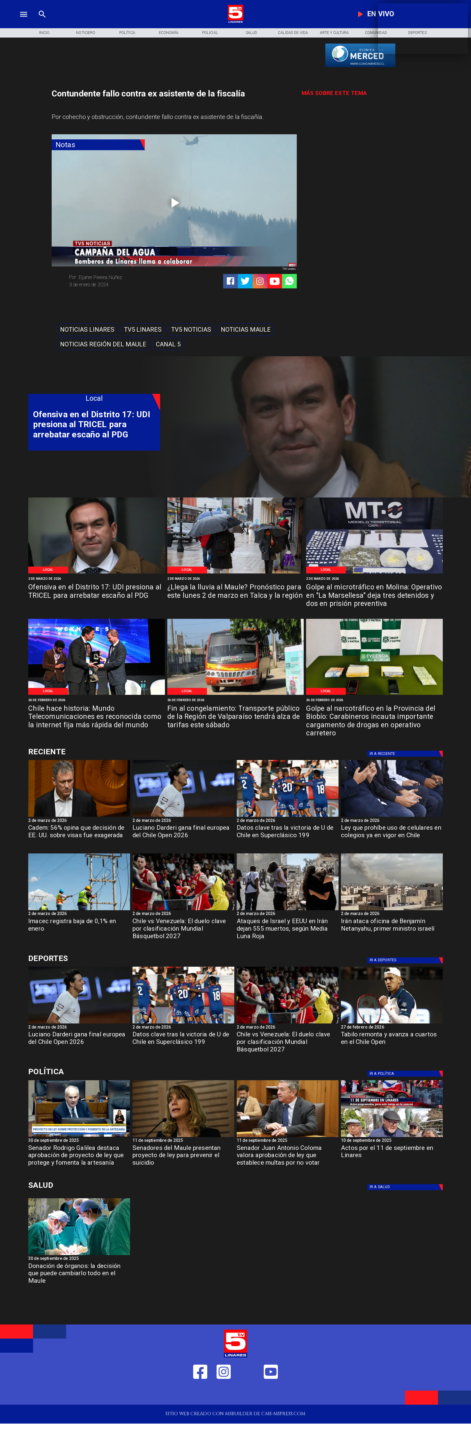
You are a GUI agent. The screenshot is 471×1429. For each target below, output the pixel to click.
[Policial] (210, 33)
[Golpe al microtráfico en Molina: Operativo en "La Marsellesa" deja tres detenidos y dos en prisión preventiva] (374, 596)
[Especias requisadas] (374, 573)
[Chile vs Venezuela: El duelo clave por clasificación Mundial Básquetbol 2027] (183, 930)
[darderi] (183, 816)
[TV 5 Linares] (42, 21)
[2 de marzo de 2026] (96, 579)
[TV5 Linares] (142, 330)
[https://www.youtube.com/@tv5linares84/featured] (275, 281)
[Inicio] (44, 33)
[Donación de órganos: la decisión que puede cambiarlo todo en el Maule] (79, 1275)
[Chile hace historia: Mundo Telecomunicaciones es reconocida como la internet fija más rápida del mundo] (96, 717)
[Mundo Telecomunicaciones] (96, 694)
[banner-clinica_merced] (360, 66)
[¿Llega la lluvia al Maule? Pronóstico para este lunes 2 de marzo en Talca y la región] (235, 596)
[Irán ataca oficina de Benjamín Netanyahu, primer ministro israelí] (392, 930)
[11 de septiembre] (392, 1136)
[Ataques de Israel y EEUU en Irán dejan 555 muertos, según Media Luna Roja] (288, 930)
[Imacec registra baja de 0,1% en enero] (79, 930)
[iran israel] (288, 910)
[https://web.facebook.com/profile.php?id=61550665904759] (200, 1393)
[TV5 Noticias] (191, 330)
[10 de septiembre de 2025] (392, 1141)
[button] (87, 330)
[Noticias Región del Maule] (103, 344)
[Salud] (251, 33)
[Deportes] (94, 751)
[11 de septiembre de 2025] (183, 1141)
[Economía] (168, 33)
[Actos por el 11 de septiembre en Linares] (392, 1157)
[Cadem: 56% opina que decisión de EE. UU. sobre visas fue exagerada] (79, 816)
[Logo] (235, 21)
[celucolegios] (392, 816)
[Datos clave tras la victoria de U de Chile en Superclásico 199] (288, 837)
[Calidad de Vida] (293, 33)
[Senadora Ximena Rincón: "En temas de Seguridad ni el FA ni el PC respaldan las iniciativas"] (183, 1136)
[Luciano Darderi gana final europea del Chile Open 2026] (183, 837)
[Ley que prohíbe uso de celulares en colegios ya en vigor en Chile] (392, 837)
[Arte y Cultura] (334, 33)
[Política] (127, 33)
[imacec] (79, 910)
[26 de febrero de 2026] (96, 700)
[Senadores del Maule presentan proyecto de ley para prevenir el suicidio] (183, 1157)
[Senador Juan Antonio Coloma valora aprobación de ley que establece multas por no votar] (288, 1157)
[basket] (183, 910)
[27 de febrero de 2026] (392, 1028)
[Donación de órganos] (79, 1254)
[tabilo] (392, 1023)
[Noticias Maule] (245, 330)
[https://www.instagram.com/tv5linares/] (260, 281)
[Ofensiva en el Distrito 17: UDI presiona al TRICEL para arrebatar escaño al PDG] (96, 596)
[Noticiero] (85, 33)
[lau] (288, 816)
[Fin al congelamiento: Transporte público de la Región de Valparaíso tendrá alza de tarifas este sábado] (235, 717)
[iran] (392, 910)
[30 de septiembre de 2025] (79, 1141)
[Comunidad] (376, 33)
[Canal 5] (168, 344)
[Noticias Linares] (87, 330)
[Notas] (98, 145)
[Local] (48, 570)
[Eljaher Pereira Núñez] (119, 277)
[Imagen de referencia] (96, 573)
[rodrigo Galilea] (79, 1136)
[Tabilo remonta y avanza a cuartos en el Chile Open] (392, 1044)
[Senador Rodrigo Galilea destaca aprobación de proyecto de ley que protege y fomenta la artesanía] (79, 1157)
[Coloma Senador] (288, 1136)
